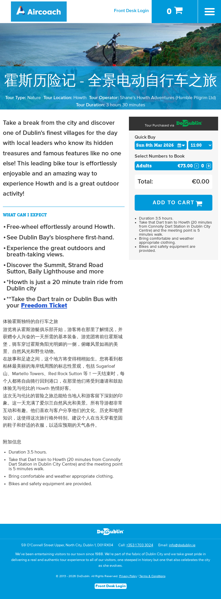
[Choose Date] (161, 145)
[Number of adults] (202, 166)
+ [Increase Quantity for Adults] (208, 166)
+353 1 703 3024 (139, 545)
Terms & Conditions (152, 576)
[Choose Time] (200, 145)
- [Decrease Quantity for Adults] (196, 166)
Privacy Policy (128, 576)
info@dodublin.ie (182, 545)
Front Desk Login (131, 10)
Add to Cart (174, 202)
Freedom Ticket (44, 306)
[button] (181, 145)
